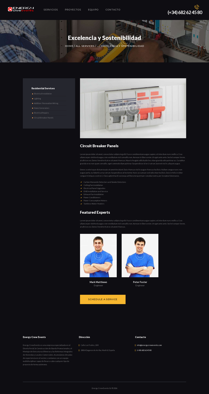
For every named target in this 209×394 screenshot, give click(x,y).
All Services (85, 46)
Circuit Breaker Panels (43, 118)
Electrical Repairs (41, 113)
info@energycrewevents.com (149, 345)
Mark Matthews (98, 282)
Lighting (37, 98)
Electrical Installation (43, 94)
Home (69, 46)
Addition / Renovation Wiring (46, 103)
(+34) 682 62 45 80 (144, 350)
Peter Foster (140, 282)
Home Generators (41, 108)
